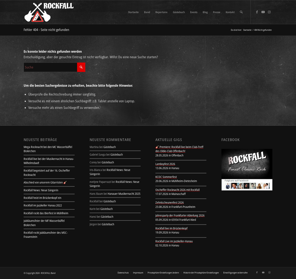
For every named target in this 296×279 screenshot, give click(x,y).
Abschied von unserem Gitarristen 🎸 (45, 182)
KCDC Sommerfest (166, 177)
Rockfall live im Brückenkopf (171, 228)
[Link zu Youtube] (263, 12)
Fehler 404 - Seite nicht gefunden (46, 29)
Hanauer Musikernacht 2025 (124, 194)
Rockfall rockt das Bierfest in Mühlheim (46, 213)
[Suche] (241, 12)
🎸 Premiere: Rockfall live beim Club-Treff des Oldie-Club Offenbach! (179, 149)
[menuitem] (133, 12)
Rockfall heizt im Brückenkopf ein (42, 198)
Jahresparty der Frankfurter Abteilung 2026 (180, 215)
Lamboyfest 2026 (165, 164)
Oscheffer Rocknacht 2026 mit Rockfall (177, 190)
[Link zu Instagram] (269, 12)
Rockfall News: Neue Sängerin (41, 190)
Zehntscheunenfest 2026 (169, 202)
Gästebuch (109, 147)
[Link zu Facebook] (257, 12)
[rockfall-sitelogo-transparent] (50, 12)
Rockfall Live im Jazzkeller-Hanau (174, 241)
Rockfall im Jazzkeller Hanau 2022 (43, 205)
